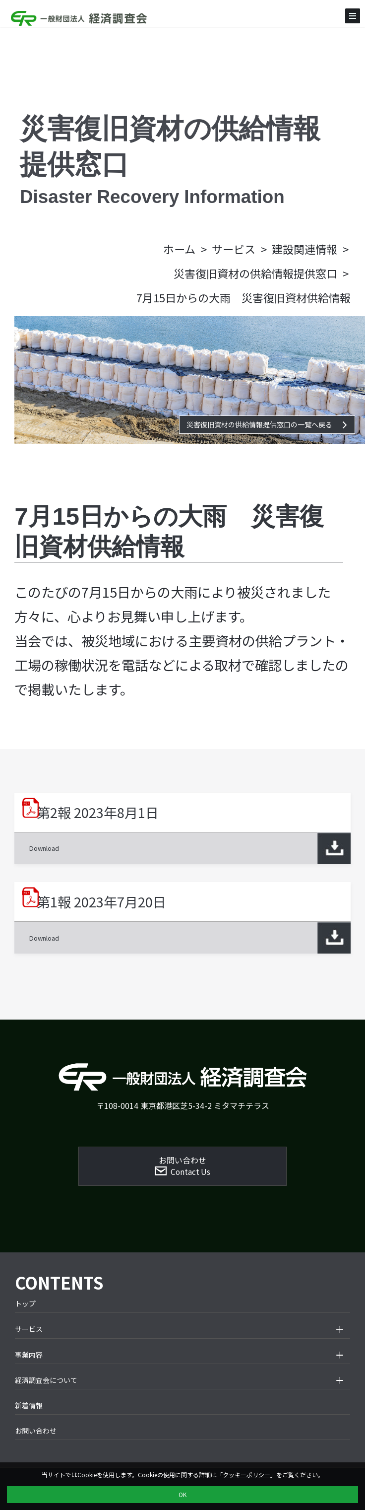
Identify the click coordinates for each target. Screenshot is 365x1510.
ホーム (179, 249)
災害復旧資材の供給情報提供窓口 (255, 273)
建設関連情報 (304, 249)
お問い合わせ (36, 1431)
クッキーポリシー (246, 1474)
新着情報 (29, 1405)
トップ (25, 1303)
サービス (233, 249)
